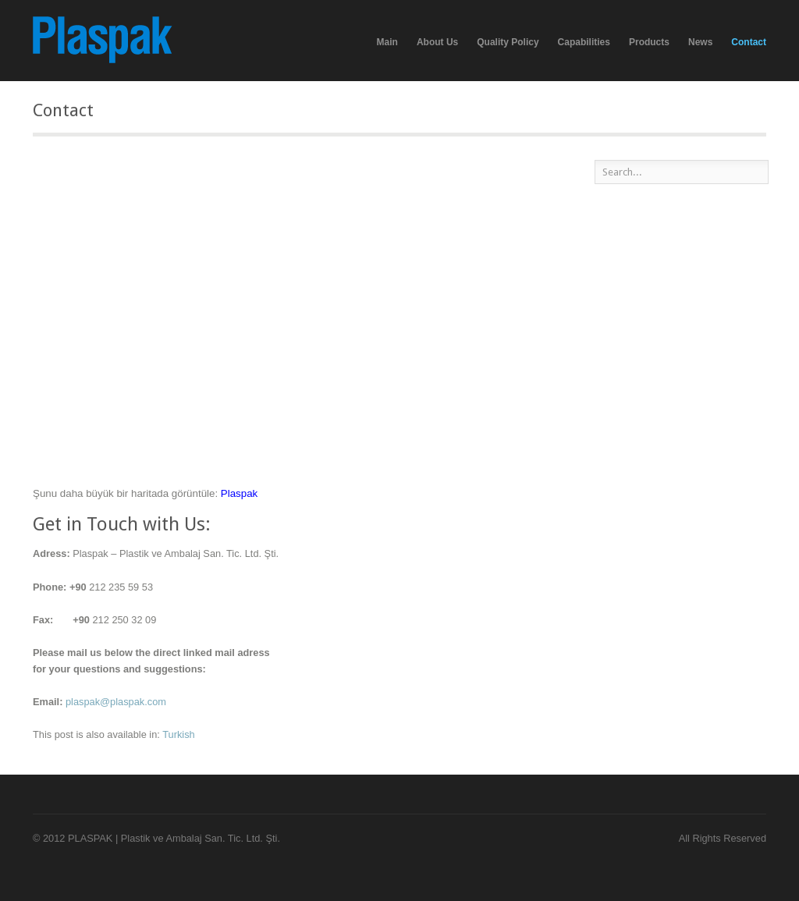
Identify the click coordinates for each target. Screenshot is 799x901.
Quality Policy (507, 42)
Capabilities (584, 42)
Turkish (178, 734)
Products (649, 42)
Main (387, 42)
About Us (437, 42)
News (700, 42)
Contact (748, 42)
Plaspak (239, 493)
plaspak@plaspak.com (116, 702)
